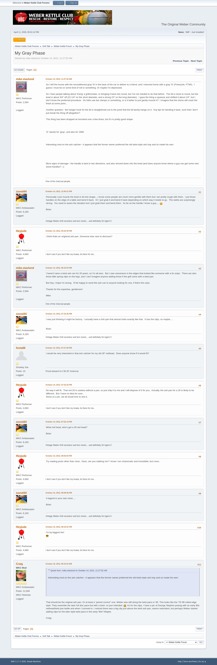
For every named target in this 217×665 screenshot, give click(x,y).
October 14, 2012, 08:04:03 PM (59, 456)
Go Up (17, 629)
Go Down (19, 70)
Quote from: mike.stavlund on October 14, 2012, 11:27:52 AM (79, 570)
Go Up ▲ (202, 661)
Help (180, 661)
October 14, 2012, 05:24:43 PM (59, 231)
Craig (19, 563)
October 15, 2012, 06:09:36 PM (59, 493)
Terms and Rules (190, 661)
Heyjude (21, 231)
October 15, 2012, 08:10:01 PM (59, 527)
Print (199, 70)
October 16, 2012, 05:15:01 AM (59, 564)
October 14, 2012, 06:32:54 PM (59, 268)
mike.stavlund (25, 79)
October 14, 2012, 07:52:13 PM (59, 422)
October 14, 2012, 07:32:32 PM (59, 385)
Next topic (196, 61)
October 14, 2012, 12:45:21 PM (59, 191)
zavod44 (21, 191)
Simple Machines (34, 661)
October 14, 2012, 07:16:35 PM (59, 314)
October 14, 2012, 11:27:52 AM (59, 79)
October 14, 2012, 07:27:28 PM (59, 348)
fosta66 (20, 347)
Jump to (159, 642)
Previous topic (181, 61)
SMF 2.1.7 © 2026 (18, 661)
